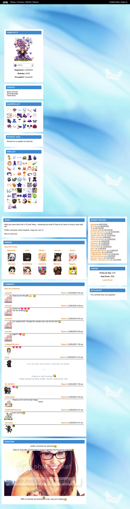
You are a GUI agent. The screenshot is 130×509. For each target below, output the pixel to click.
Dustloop (94, 245)
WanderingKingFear (99, 251)
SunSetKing (27, 264)
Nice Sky (94, 226)
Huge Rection (96, 252)
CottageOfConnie (12, 344)
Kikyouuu (94, 243)
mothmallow (10, 397)
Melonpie (11, 264)
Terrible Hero (96, 234)
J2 (91, 228)
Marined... (58, 264)
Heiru (93, 249)
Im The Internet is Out (99, 232)
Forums (20, 2)
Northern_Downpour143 (100, 260)
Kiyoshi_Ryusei (97, 258)
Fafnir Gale (95, 238)
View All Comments (12, 289)
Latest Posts (107, 280)
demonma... (12, 250)
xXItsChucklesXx (97, 239)
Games (35, 2)
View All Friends (10, 247)
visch (27, 250)
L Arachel (94, 241)
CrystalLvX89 (96, 230)
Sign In (124, 2)
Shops (13, 2)
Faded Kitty (115, 2)
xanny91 (8, 293)
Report (64, 293)
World (28, 2)
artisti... (73, 250)
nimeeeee (42, 264)
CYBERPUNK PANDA (99, 254)
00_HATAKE (10, 384)
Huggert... (73, 264)
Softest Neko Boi (97, 236)
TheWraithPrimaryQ (13, 410)
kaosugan (9, 423)
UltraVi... (42, 250)
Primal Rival (95, 247)
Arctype (57, 250)
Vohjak (93, 224)
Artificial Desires (97, 256)
